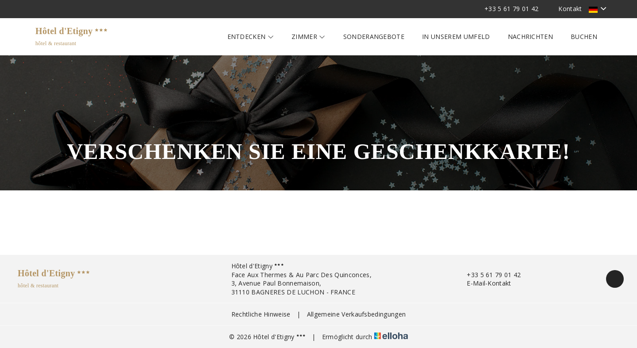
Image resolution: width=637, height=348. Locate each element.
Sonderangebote (373, 36)
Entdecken (250, 36)
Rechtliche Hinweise (261, 314)
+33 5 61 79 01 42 (489, 275)
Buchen (584, 36)
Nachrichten (530, 36)
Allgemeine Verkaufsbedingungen (356, 314)
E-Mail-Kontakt (484, 283)
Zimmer (309, 36)
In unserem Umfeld (456, 36)
